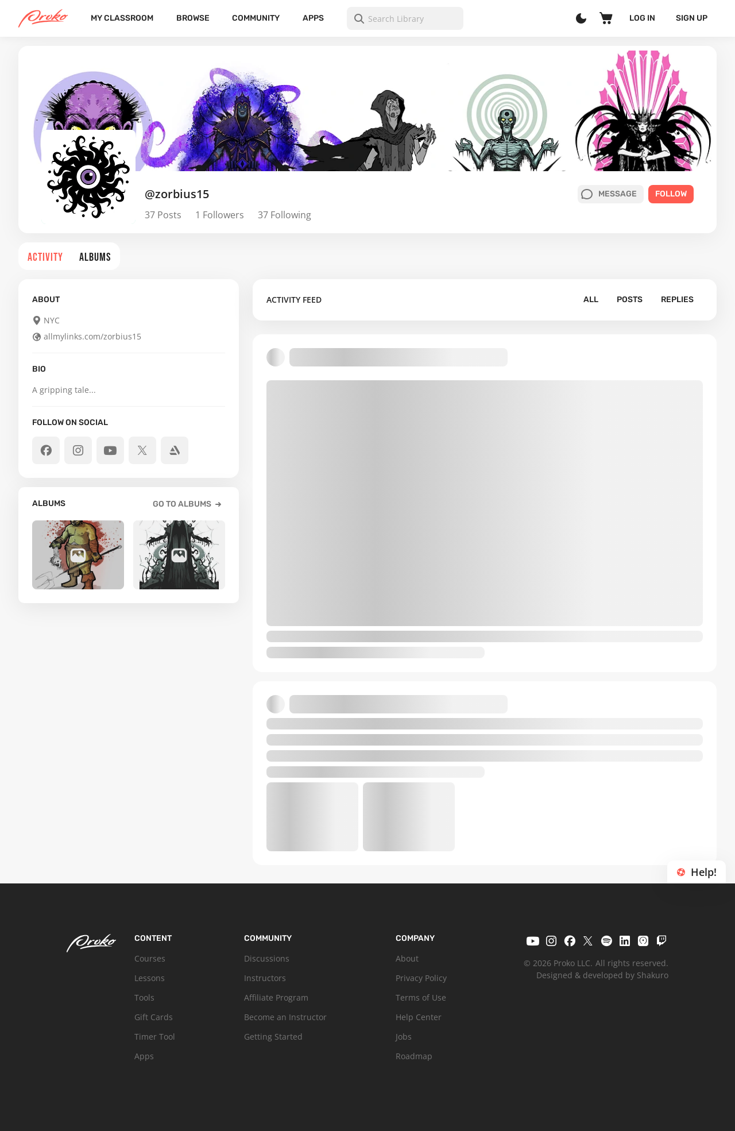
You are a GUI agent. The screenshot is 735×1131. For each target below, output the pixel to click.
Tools (144, 997)
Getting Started (273, 1036)
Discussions (266, 958)
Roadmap (414, 1056)
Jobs (404, 1036)
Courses (149, 958)
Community (256, 18)
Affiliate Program (276, 997)
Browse (193, 18)
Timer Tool (154, 1036)
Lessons (149, 977)
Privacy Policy (421, 977)
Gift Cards (153, 1017)
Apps (313, 18)
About (407, 958)
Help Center (419, 1017)
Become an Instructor (285, 1017)
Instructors (265, 977)
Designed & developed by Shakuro (602, 975)
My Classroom (122, 18)
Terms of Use (421, 997)
